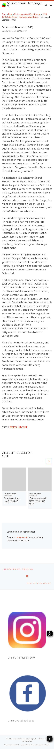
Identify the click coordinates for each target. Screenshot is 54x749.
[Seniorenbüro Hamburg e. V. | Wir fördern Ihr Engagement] (4, 5)
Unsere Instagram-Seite (22, 657)
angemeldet (22, 537)
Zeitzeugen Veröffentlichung (27, 14)
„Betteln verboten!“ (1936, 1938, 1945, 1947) (37, 501)
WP (17, 745)
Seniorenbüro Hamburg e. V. (25, 739)
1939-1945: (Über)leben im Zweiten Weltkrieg (24, 15)
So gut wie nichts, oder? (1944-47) (12, 499)
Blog (10, 14)
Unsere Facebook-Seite (21, 720)
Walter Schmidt (18, 427)
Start (4, 14)
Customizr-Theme (43, 745)
